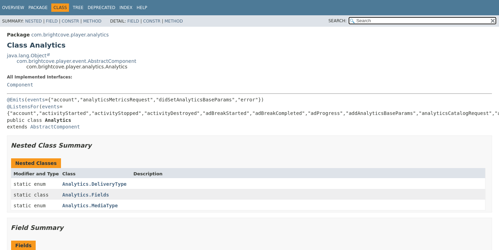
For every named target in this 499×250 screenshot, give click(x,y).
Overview (13, 7)
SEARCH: (338, 20)
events (36, 99)
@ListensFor (23, 106)
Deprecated (101, 7)
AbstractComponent (55, 127)
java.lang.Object (26, 55)
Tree (78, 7)
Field (52, 21)
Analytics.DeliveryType (94, 184)
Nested (33, 21)
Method (92, 21)
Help (142, 7)
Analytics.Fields (85, 195)
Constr (70, 21)
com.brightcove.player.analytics (70, 35)
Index (126, 7)
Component (20, 85)
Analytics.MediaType (90, 205)
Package (37, 7)
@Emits (16, 99)
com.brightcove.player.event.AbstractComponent (76, 61)
